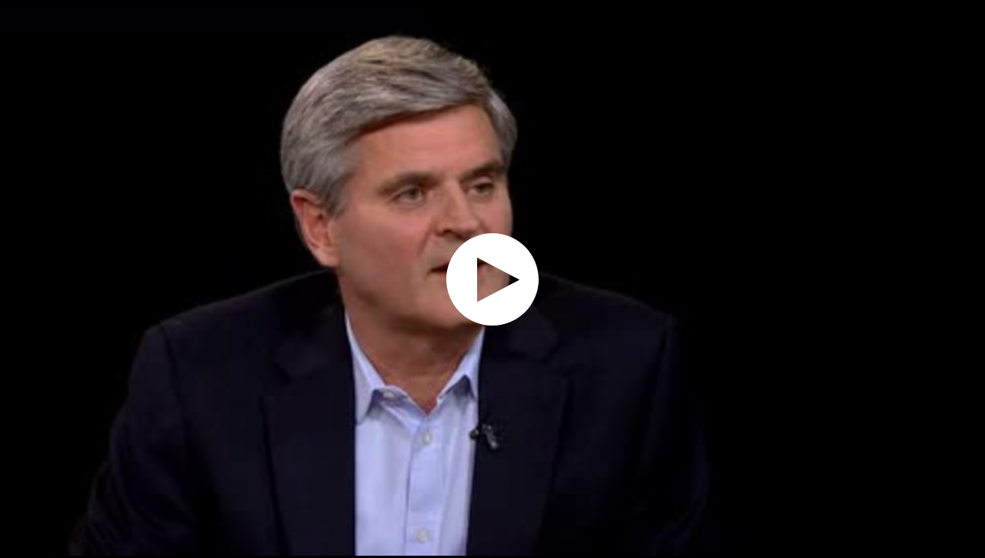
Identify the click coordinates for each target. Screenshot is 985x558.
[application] (492, 279)
